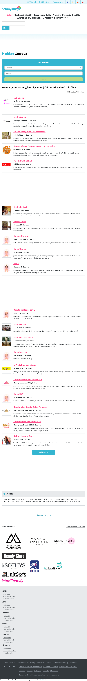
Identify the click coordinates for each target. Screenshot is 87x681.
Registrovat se (58, 2)
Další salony (43, 452)
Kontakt (46, 671)
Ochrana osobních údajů (68, 667)
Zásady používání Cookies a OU (30, 667)
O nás (49, 663)
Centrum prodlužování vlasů (27, 421)
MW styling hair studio (24, 365)
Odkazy (30, 671)
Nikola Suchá (19, 221)
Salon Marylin (20, 352)
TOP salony (47, 17)
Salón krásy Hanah (22, 161)
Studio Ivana (19, 117)
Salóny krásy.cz (44, 515)
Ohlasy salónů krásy (37, 663)
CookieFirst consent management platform (55, 680)
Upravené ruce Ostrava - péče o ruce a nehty (34, 146)
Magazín (36, 17)
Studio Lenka (19, 324)
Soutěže (76, 15)
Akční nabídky (24, 17)
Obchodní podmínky (50, 667)
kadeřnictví (7, 594)
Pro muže (66, 15)
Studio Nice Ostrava (23, 337)
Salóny (10, 15)
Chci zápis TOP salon (75, 92)
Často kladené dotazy (60, 663)
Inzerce (61, 17)
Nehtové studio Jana (23, 436)
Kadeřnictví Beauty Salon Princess (30, 407)
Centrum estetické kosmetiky (27, 379)
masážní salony (8, 598)
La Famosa (18, 98)
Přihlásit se (45, 2)
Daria (16, 263)
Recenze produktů (42, 15)
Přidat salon (32, 2)
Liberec (5, 634)
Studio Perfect (20, 207)
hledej (43, 79)
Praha (4, 591)
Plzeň (4, 623)
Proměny (56, 15)
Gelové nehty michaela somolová (29, 132)
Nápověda (73, 663)
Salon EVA (18, 394)
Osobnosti (19, 15)
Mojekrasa (54, 671)
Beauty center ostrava (24, 310)
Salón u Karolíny (21, 236)
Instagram (37, 671)
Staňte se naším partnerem (75, 527)
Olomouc (6, 645)
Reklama (22, 671)
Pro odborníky (23, 663)
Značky (29, 15)
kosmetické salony (9, 596)
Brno (4, 602)
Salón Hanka (19, 249)
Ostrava (5, 613)
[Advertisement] (43, 42)
